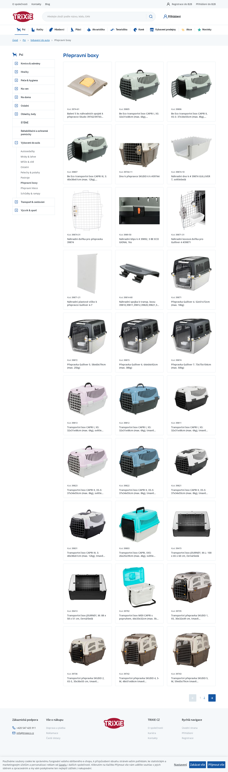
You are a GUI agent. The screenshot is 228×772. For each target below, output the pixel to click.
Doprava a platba (55, 727)
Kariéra (152, 733)
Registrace (188, 738)
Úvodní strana (190, 727)
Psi (21, 30)
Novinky (205, 29)
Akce (187, 29)
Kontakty (36, 4)
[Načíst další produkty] (212, 698)
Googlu (63, 764)
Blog (47, 4)
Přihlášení (187, 733)
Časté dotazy (53, 738)
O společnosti (20, 4)
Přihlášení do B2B (206, 4)
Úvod (15, 40)
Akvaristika (96, 30)
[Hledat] (151, 16)
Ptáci (75, 30)
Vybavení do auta (40, 40)
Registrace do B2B (182, 4)
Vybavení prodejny (163, 30)
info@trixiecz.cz (25, 733)
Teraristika (118, 30)
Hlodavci (56, 30)
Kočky (37, 30)
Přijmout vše (216, 764)
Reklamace (52, 733)
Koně (138, 30)
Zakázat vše (197, 764)
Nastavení (180, 764)
